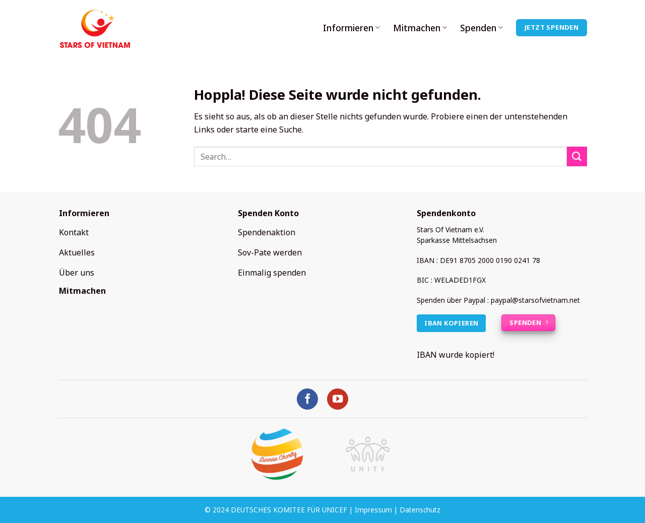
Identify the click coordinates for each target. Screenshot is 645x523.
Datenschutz (420, 509)
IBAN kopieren (451, 323)
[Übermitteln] (577, 156)
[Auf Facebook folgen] (307, 399)
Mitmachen (420, 28)
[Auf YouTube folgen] (338, 399)
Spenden (481, 28)
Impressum (373, 509)
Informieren (351, 28)
